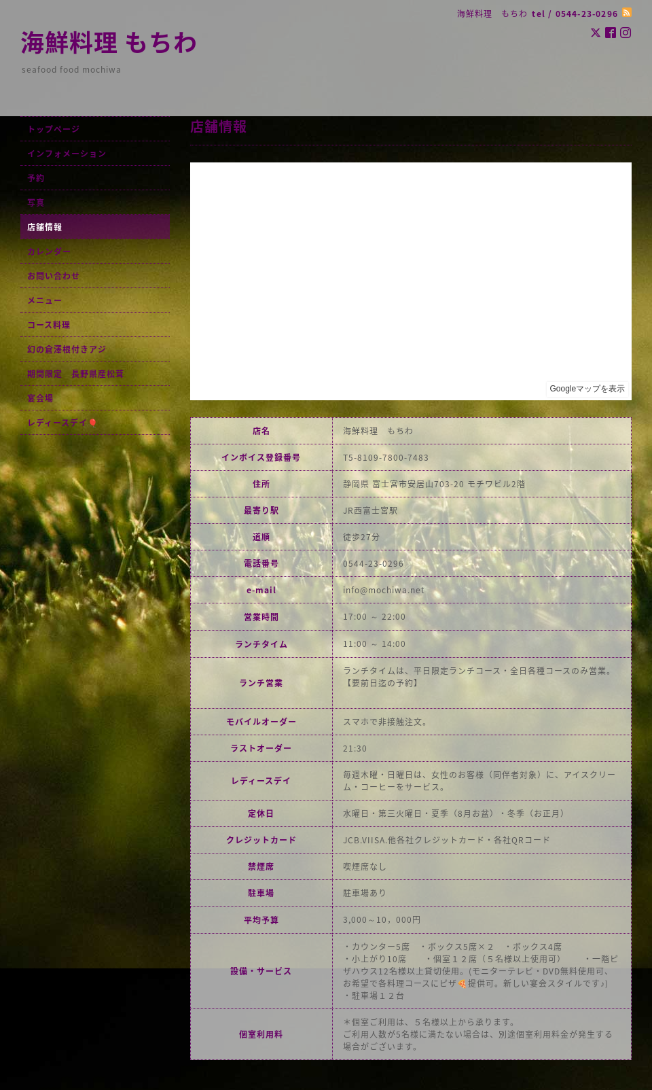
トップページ (53, 129)
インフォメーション (67, 153)
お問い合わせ (53, 276)
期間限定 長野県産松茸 (75, 374)
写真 (36, 202)
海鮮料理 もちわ (109, 41)
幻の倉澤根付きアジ (67, 349)
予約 (36, 178)
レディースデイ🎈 (62, 423)
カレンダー (49, 251)
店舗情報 (44, 227)
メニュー (44, 300)
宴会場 (40, 398)
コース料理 (49, 325)
